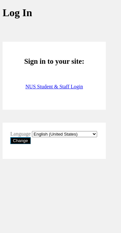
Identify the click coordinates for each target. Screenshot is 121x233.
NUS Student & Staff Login (54, 86)
